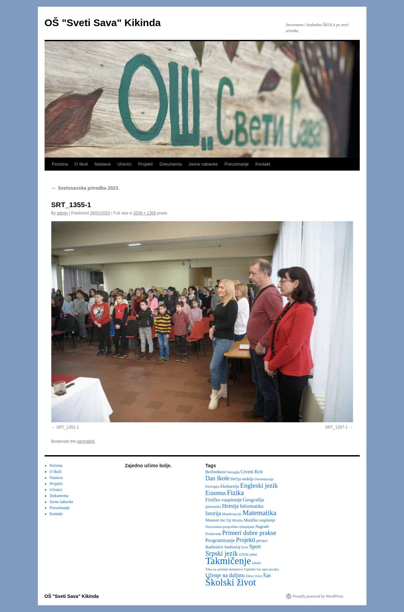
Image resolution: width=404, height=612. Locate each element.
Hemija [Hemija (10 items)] (230, 506)
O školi (81, 164)
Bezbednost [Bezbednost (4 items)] (216, 471)
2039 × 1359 (144, 213)
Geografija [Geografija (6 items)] (253, 499)
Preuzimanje (237, 164)
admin (62, 213)
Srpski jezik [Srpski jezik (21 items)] (222, 553)
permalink (86, 441)
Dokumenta (171, 164)
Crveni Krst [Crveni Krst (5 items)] (252, 471)
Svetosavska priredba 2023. (85, 188)
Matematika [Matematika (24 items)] (259, 513)
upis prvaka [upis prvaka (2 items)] (270, 569)
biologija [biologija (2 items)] (233, 472)
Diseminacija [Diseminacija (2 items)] (263, 479)
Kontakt (262, 164)
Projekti (145, 164)
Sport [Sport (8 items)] (255, 546)
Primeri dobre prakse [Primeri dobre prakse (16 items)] (249, 532)
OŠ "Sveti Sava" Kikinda (103, 22)
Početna (60, 164)
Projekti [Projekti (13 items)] (245, 540)
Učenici (124, 164)
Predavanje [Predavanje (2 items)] (213, 534)
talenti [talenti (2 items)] (256, 563)
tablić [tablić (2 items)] (253, 554)
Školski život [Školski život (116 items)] (231, 582)
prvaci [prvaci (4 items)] (262, 540)
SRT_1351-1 (67, 427)
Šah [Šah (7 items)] (267, 575)
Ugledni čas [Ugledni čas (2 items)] (252, 569)
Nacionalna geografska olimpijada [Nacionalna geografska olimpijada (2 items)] (230, 527)
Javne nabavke (203, 164)
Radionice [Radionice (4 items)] (214, 546)
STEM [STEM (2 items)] (243, 554)
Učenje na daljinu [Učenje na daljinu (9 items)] (225, 575)
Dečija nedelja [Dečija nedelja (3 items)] (241, 479)
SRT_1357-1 (336, 427)
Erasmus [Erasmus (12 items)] (216, 493)
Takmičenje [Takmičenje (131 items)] (228, 560)
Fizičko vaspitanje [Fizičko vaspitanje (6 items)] (224, 499)
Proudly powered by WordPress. (318, 596)
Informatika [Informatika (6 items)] (251, 506)
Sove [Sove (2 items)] (244, 547)
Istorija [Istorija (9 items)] (213, 513)
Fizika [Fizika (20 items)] (235, 492)
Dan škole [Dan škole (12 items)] (218, 478)
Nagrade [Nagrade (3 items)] (262, 526)
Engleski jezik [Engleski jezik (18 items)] (259, 485)
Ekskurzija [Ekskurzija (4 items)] (229, 486)
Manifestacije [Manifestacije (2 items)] (231, 514)
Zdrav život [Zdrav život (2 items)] (253, 576)
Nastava (103, 164)
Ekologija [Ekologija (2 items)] (212, 486)
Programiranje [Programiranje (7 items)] (220, 540)
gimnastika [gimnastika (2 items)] (213, 506)
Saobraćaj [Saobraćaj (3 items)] (232, 547)
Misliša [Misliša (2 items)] (237, 520)
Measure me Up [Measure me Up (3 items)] (218, 520)
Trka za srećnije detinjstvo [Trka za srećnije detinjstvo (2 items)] (224, 569)
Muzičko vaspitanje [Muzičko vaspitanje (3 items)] (259, 520)
